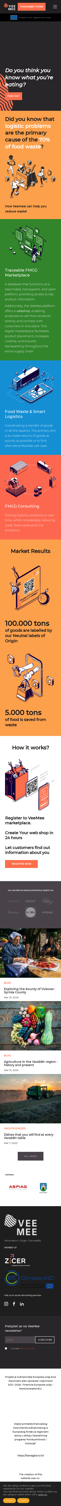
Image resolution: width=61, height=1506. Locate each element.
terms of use (27, 1348)
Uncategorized (15, 1128)
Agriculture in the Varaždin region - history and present (31, 1063)
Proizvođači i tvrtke (31, 6)
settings (42, 1494)
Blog (7, 982)
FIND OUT (13, 96)
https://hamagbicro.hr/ (30, 1455)
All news (30, 1156)
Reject (23, 1500)
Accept (9, 1500)
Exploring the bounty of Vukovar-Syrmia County (29, 990)
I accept (22, 1348)
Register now (21, 863)
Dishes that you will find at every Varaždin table (28, 1136)
